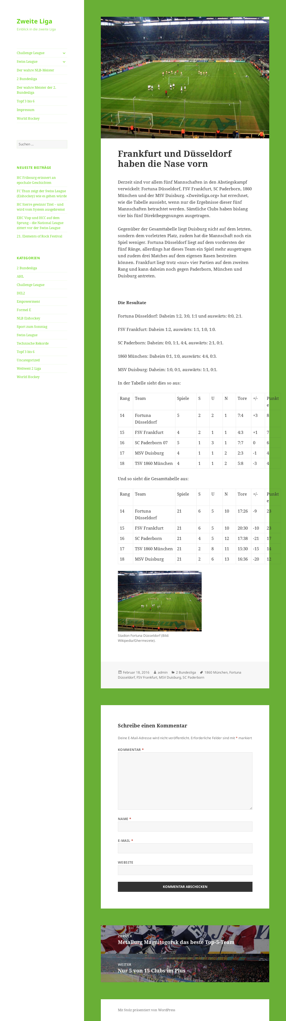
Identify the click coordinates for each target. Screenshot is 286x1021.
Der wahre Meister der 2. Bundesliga (36, 90)
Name (125, 818)
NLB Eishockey (28, 318)
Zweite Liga (34, 21)
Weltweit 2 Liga (29, 368)
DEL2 (21, 293)
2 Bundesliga (27, 78)
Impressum (25, 109)
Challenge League (30, 53)
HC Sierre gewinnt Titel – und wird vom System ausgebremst (41, 207)
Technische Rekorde (33, 343)
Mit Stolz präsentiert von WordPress (146, 1010)
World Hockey (28, 118)
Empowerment (28, 301)
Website (126, 862)
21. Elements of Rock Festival (39, 236)
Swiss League (27, 61)
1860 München (216, 672)
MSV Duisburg (170, 677)
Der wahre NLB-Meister (35, 70)
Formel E (24, 309)
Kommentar (131, 749)
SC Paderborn (193, 677)
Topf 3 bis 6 (26, 101)
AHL (20, 276)
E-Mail (126, 840)
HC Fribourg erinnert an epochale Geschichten (36, 180)
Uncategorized (28, 360)
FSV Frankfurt (147, 677)
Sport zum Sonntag (32, 326)
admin (163, 672)
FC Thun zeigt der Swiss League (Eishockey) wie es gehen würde (42, 193)
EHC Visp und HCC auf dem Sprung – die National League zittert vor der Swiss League (40, 222)
